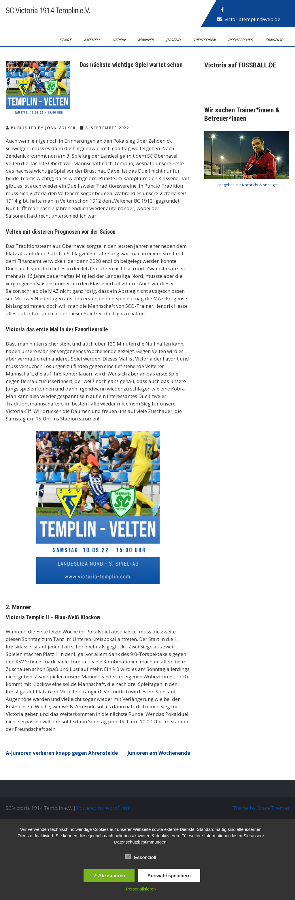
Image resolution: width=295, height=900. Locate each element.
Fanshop (275, 39)
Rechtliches (241, 39)
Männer (146, 39)
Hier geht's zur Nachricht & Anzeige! (247, 184)
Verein (119, 39)
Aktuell (93, 39)
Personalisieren (141, 888)
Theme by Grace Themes (261, 808)
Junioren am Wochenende (158, 753)
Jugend (174, 39)
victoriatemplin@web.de (252, 19)
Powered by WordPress (103, 808)
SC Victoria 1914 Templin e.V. (48, 10)
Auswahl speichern (169, 875)
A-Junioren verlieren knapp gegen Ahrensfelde (62, 753)
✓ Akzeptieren (109, 875)
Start (66, 39)
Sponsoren (204, 39)
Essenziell (140, 856)
